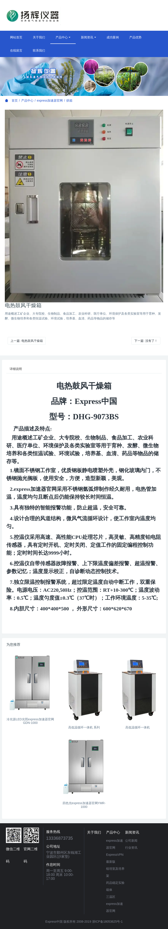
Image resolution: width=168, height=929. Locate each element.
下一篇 (146, 341)
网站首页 (16, 37)
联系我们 (39, 50)
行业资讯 (131, 847)
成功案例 (113, 37)
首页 (15, 100)
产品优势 (135, 37)
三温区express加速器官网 (114, 904)
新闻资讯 (87, 37)
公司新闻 (131, 840)
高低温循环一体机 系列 (84, 727)
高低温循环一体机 (137, 727)
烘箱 (69, 100)
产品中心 (62, 37)
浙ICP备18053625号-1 (107, 921)
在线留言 (16, 50)
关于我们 (39, 37)
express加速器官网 (50, 100)
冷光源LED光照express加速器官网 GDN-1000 (30, 721)
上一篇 (26, 341)
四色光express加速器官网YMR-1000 (84, 805)
